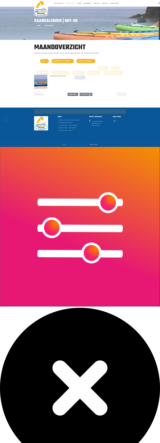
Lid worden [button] (86, 3)
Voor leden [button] (114, 3)
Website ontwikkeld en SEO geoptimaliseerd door (82, 144)
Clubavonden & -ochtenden (63, 61)
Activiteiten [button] (58, 3)
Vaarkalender (70, 3)
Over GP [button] (96, 3)
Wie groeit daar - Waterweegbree (68, 125)
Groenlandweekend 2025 (65, 122)
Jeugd (79, 3)
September (39, 94)
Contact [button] (104, 3)
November (121, 94)
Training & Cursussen (86, 61)
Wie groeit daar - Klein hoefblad (67, 128)
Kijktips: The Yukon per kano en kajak (69, 120)
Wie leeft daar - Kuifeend (66, 130)
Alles (45, 61)
